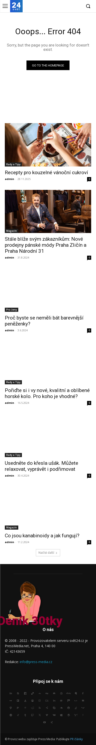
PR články (76, 739)
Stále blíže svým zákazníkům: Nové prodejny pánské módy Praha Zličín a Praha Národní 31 (45, 245)
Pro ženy (11, 309)
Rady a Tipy (13, 164)
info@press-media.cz (36, 661)
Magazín (11, 231)
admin (9, 179)
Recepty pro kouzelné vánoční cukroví (46, 172)
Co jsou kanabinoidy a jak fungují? (42, 536)
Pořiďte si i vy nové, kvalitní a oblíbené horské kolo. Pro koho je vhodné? (47, 393)
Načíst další (48, 553)
